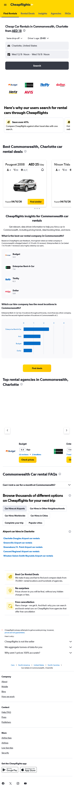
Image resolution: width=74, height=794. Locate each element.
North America (24, 665)
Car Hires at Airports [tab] (15, 508)
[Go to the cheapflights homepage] (22, 4)
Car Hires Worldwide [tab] (15, 515)
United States (39, 665)
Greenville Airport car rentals (17, 542)
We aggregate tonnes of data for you (38, 647)
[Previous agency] (7, 430)
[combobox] (14, 38)
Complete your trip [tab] (14, 523)
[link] (37, 368)
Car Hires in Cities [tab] (39, 515)
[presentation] (24, 30)
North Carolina (53, 665)
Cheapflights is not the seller (38, 641)
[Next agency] (66, 430)
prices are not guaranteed (14, 632)
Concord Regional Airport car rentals (21, 551)
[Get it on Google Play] (10, 770)
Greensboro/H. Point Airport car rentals (22, 547)
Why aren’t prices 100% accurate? (38, 653)
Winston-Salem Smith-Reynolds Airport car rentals (28, 556)
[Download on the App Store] (28, 770)
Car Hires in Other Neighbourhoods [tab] (47, 508)
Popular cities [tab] (35, 523)
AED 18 (17, 31)
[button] (5, 4)
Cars (13, 665)
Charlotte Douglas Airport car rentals (21, 538)
